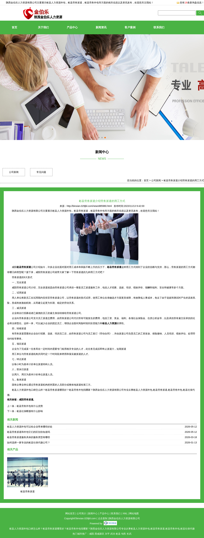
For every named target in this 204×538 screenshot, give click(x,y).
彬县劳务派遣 (27, 491)
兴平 (107, 533)
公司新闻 (14, 172)
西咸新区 (99, 533)
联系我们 (159, 27)
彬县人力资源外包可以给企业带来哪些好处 (29, 426)
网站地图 (134, 513)
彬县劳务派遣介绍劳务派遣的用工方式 (184, 180)
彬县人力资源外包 (55, 2)
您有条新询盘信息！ (190, 2)
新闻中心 (93, 513)
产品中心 (72, 27)
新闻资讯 (101, 27)
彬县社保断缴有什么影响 (30, 411)
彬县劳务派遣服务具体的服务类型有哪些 (28, 437)
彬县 (118, 533)
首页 (14, 27)
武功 (112, 533)
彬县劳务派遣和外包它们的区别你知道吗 (28, 432)
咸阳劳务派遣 (26, 399)
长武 (129, 533)
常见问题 (41, 172)
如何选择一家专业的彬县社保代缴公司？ (28, 442)
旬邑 (123, 533)
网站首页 (70, 513)
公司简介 (81, 513)
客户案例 (130, 27)
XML (125, 513)
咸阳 (91, 533)
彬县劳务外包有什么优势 (30, 406)
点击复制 (102, 518)
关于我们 (43, 27)
